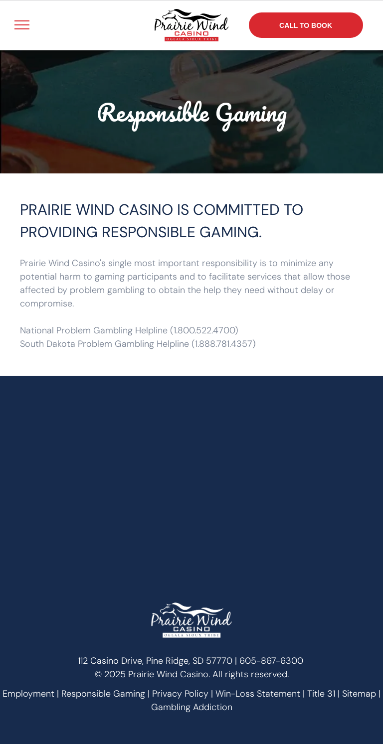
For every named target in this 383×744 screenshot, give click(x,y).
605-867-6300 (271, 661)
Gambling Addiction (191, 707)
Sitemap (359, 694)
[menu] (22, 25)
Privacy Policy (180, 694)
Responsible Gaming (103, 694)
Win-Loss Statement (257, 694)
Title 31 (321, 694)
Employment (28, 694)
